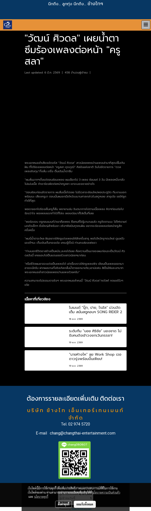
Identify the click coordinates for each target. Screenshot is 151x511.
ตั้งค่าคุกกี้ (63, 504)
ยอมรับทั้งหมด (84, 504)
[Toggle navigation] (145, 24)
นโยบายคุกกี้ (41, 496)
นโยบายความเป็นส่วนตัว (106, 492)
